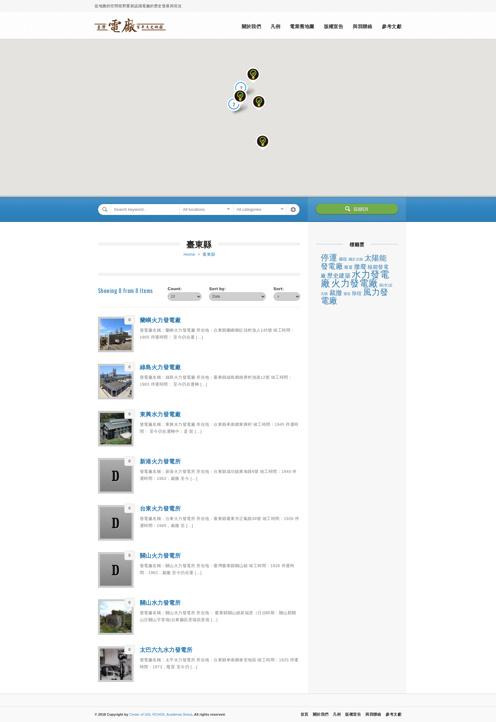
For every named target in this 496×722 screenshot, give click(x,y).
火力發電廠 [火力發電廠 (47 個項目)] (354, 283)
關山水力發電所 (160, 603)
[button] (262, 142)
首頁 (304, 714)
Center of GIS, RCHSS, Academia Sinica (160, 714)
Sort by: (217, 288)
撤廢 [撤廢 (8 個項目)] (360, 266)
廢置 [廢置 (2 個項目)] (348, 267)
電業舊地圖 (302, 26)
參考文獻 (391, 26)
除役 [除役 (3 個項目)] (357, 293)
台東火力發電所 (160, 508)
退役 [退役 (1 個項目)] (347, 294)
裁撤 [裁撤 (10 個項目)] (335, 292)
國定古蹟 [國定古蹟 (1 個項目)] (356, 259)
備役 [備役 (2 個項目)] (343, 259)
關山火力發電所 (160, 556)
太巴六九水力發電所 (166, 650)
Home (189, 254)
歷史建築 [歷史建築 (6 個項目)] (338, 275)
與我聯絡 (362, 26)
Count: (175, 288)
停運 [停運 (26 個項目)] (329, 257)
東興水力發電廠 (160, 414)
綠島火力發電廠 (160, 367)
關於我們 (251, 26)
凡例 (275, 26)
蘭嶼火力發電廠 (160, 320)
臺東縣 (208, 254)
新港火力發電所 (160, 461)
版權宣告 (334, 26)
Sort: (279, 288)
